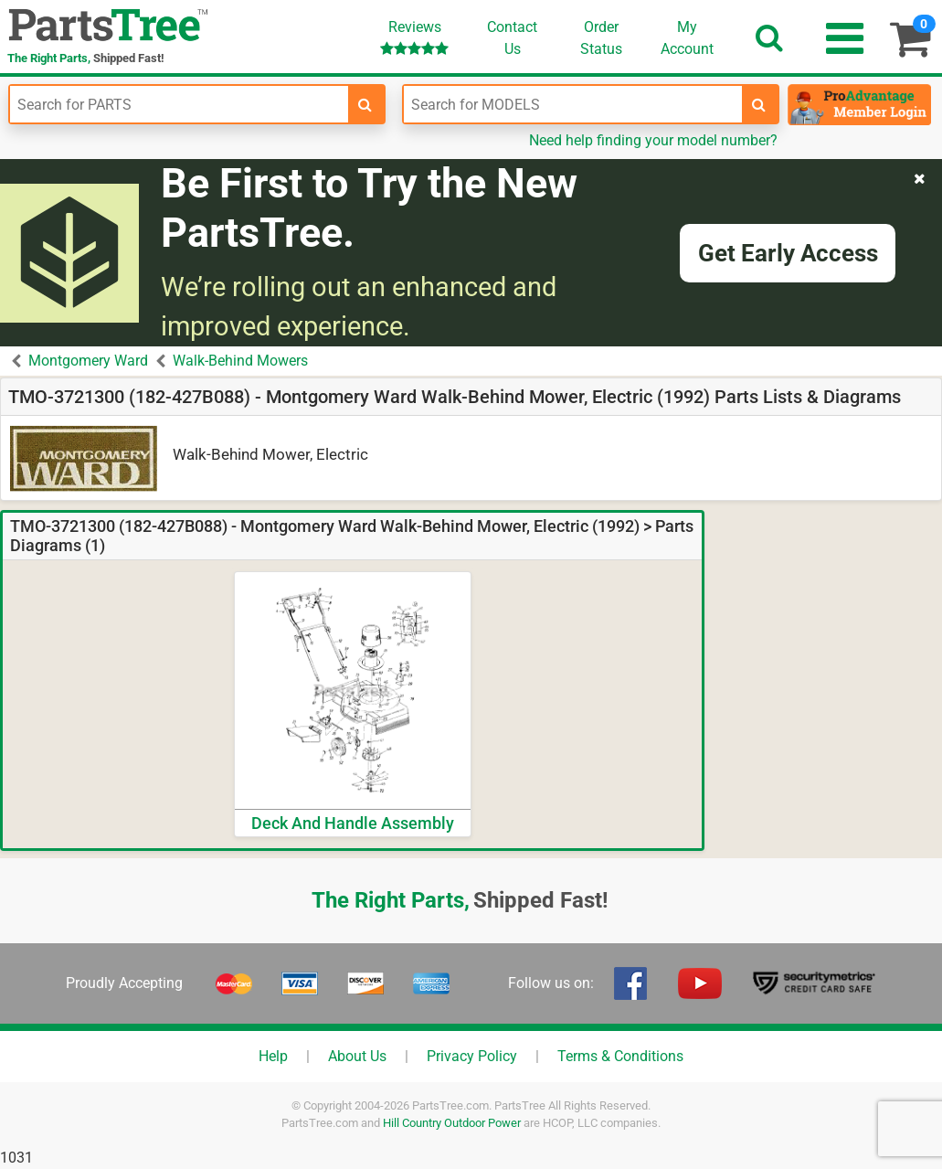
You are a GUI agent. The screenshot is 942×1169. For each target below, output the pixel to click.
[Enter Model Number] (573, 104)
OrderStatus (601, 38)
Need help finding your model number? (653, 140)
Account (687, 37)
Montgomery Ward (88, 360)
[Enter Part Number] (179, 104)
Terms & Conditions (620, 1056)
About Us (357, 1056)
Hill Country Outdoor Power (452, 1123)
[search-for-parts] (365, 104)
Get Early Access (788, 253)
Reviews (414, 37)
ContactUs (512, 38)
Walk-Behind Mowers (240, 360)
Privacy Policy (472, 1056)
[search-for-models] (759, 104)
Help (273, 1056)
